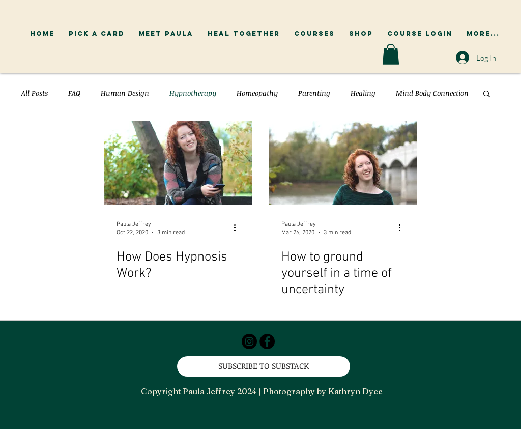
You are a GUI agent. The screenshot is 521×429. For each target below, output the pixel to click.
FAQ (74, 93)
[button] (419, 29)
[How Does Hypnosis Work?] (178, 163)
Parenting (314, 93)
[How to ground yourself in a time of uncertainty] (343, 163)
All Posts (34, 93)
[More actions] (238, 228)
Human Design (125, 93)
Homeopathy (257, 93)
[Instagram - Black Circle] (249, 341)
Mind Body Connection (432, 93)
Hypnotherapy (192, 93)
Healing (363, 93)
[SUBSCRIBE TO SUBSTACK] (263, 366)
